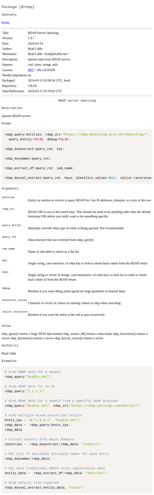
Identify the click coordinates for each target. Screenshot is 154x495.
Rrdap (5, 22)
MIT (31, 70)
